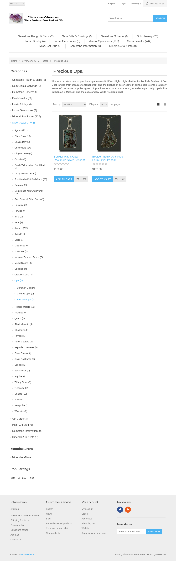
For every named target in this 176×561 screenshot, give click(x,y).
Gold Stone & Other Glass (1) (29, 199)
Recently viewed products (59, 523)
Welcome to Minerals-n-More (24, 515)
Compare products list (57, 528)
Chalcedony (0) (22, 142)
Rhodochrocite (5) (23, 324)
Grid (158, 104)
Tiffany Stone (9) (23, 382)
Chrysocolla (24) (23, 147)
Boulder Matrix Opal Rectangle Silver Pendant (69, 158)
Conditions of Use (19, 530)
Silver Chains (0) (23, 353)
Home (14, 61)
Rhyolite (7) (20, 336)
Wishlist (85, 528)
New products (53, 533)
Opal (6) (19, 280)
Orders (85, 514)
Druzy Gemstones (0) (25, 173)
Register (111, 3)
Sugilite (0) (20, 376)
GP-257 (22, 477)
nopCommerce (27, 554)
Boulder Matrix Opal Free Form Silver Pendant (107, 158)
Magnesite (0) (21, 245)
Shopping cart (88, 523)
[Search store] (130, 18)
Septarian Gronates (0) (26, 347)
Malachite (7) (21, 251)
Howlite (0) (20, 211)
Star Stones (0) (22, 370)
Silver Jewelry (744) (139, 41)
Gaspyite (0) (21, 185)
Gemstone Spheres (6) (115, 36)
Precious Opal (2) (26, 299)
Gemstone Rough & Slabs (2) (36, 36)
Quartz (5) (20, 318)
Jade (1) (19, 222)
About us (14, 534)
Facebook (120, 510)
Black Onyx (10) (23, 136)
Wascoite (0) (21, 411)
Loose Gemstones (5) (67, 41)
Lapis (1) (19, 240)
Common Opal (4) (26, 288)
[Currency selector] (17, 4)
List (164, 104)
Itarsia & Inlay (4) (35, 41)
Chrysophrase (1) (23, 153)
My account (87, 509)
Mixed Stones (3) (23, 263)
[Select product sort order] (74, 104)
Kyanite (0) (20, 234)
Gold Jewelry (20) (147, 36)
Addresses (87, 518)
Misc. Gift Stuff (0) (50, 46)
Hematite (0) (21, 205)
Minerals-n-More (21, 457)
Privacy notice (17, 525)
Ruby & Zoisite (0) (24, 341)
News (49, 514)
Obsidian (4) (21, 269)
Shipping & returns (19, 520)
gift (13, 477)
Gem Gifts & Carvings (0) (77, 36)
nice (32, 477)
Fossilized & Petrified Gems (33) (31, 179)
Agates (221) (21, 130)
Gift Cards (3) (20, 418)
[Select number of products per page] (104, 104)
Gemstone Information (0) (85, 46)
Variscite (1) (20, 399)
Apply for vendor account (94, 533)
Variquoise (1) (21, 405)
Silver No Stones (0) (25, 359)
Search (49, 509)
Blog (48, 518)
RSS (128, 510)
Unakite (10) (21, 394)
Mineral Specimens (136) (103, 41)
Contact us (15, 539)
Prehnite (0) (20, 312)
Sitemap (14, 509)
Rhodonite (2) (21, 330)
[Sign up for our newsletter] (131, 531)
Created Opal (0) (25, 293)
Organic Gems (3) (23, 274)
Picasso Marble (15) (25, 307)
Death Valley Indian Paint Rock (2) (30, 166)
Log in (123, 3)
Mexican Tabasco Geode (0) (29, 257)
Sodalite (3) (20, 365)
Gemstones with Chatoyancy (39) (29, 192)
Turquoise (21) (22, 388)
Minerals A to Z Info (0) (123, 46)
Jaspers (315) (21, 228)
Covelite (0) (20, 159)
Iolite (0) (19, 216)
